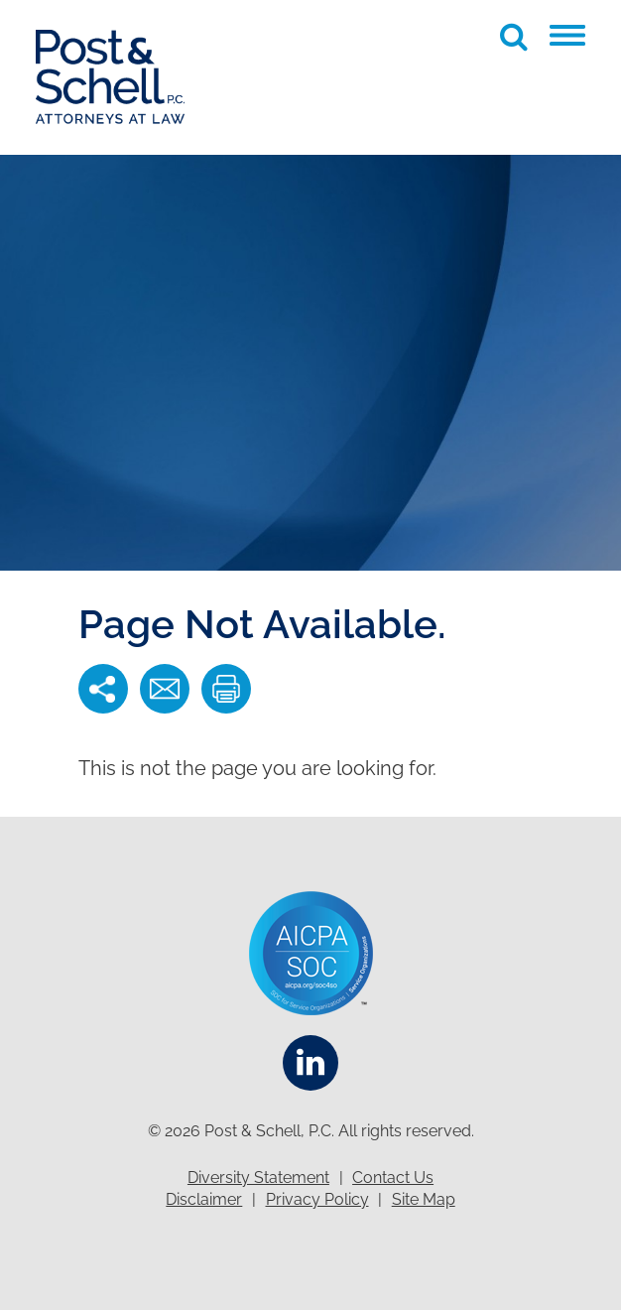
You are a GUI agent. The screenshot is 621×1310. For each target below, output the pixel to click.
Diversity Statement (258, 1177)
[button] (567, 35)
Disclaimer (204, 1199)
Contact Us (393, 1177)
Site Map (423, 1199)
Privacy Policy (317, 1199)
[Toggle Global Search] (514, 36)
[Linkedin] (310, 1062)
